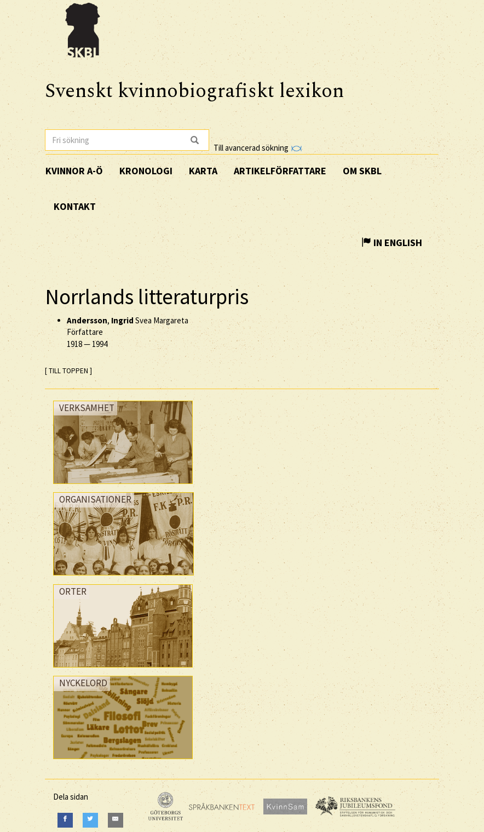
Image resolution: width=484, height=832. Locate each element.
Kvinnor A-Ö (74, 170)
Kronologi (145, 170)
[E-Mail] (115, 820)
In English (391, 242)
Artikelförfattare (280, 170)
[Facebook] (65, 820)
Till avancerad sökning (258, 148)
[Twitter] (90, 820)
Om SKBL (362, 170)
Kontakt (75, 206)
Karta (203, 170)
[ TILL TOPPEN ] (68, 370)
